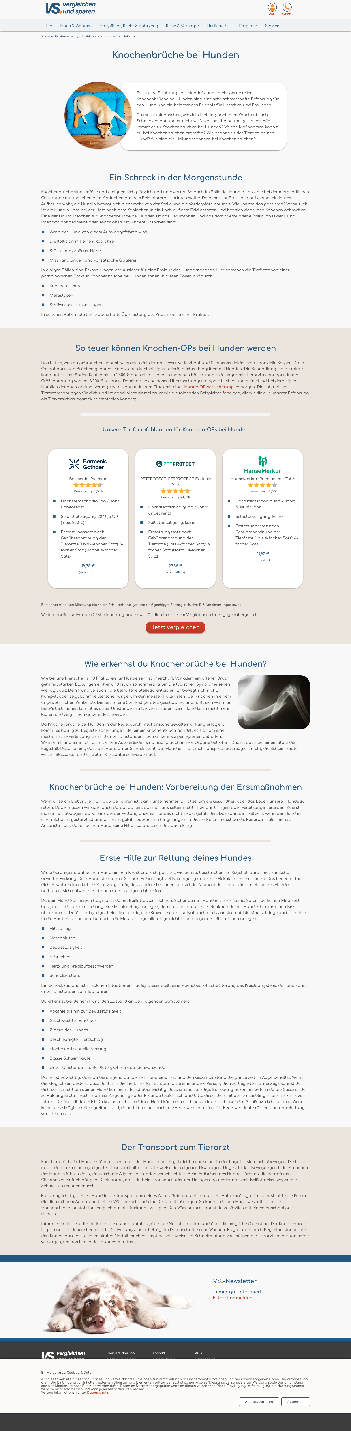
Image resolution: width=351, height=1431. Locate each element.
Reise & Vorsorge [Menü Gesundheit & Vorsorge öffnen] (182, 26)
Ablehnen (295, 1401)
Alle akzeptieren (259, 1401)
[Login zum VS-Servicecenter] (272, 10)
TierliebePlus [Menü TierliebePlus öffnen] (218, 26)
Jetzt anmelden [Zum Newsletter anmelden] (235, 1297)
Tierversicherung (121, 1353)
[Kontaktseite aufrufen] (287, 10)
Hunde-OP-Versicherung (208, 387)
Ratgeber (248, 26)
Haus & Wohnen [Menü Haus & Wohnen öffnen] (76, 26)
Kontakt (159, 1353)
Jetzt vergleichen (175, 627)
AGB (198, 1353)
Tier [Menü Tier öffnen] (49, 26)
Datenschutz (97, 1392)
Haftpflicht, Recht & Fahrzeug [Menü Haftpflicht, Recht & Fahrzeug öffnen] (128, 26)
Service (272, 26)
